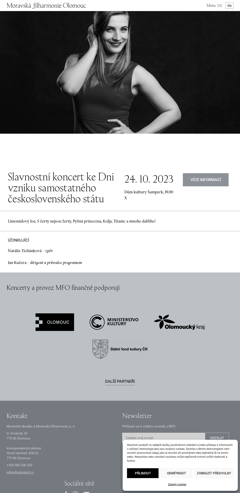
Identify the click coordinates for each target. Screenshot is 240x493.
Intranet (120, 470)
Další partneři (120, 335)
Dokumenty (103, 470)
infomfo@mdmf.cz (20, 427)
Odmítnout (176, 473)
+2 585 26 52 (19, 420)
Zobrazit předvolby (214, 473)
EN (229, 5)
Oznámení (85, 470)
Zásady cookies (177, 484)
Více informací (206, 134)
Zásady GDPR (64, 470)
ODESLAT (217, 393)
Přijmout (143, 473)
